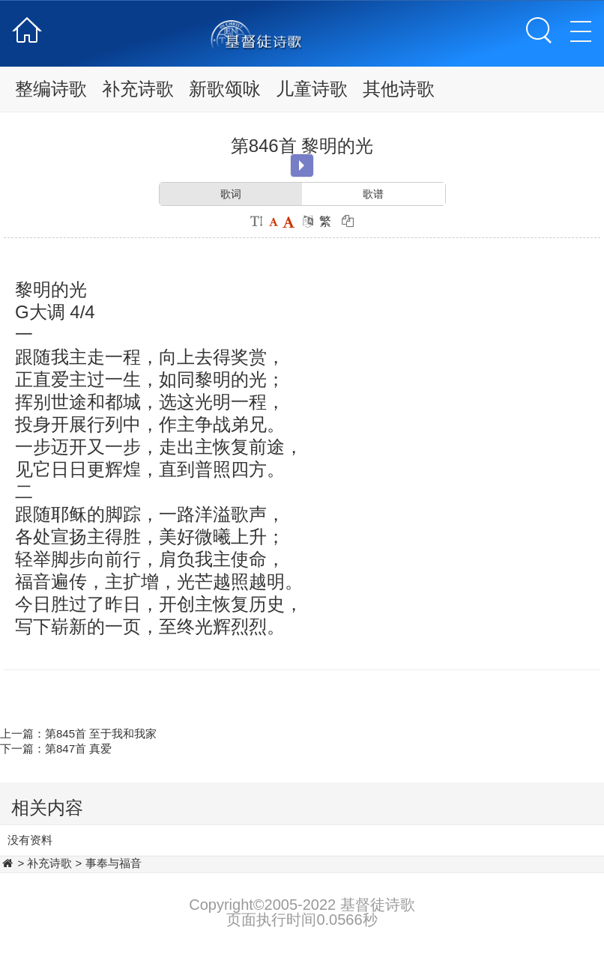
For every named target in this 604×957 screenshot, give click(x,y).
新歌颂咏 (225, 89)
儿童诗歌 (312, 89)
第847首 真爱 (78, 748)
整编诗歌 (51, 89)
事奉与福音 (113, 863)
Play (301, 165)
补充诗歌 (138, 89)
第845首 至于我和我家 (101, 733)
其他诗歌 (399, 89)
